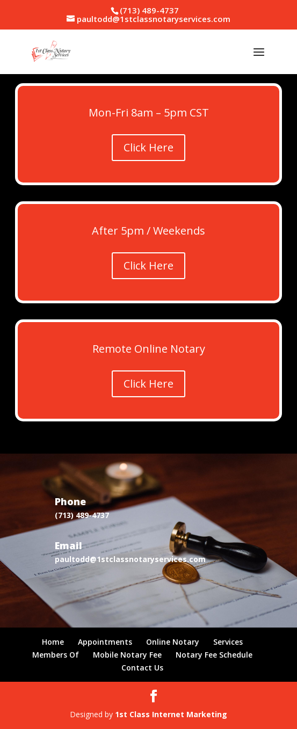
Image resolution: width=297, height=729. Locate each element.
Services (228, 642)
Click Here (148, 147)
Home (53, 642)
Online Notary (172, 642)
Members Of (55, 655)
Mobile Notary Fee (127, 655)
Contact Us (142, 667)
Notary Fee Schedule (214, 655)
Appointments (105, 642)
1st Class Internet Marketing (171, 714)
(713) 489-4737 (149, 10)
